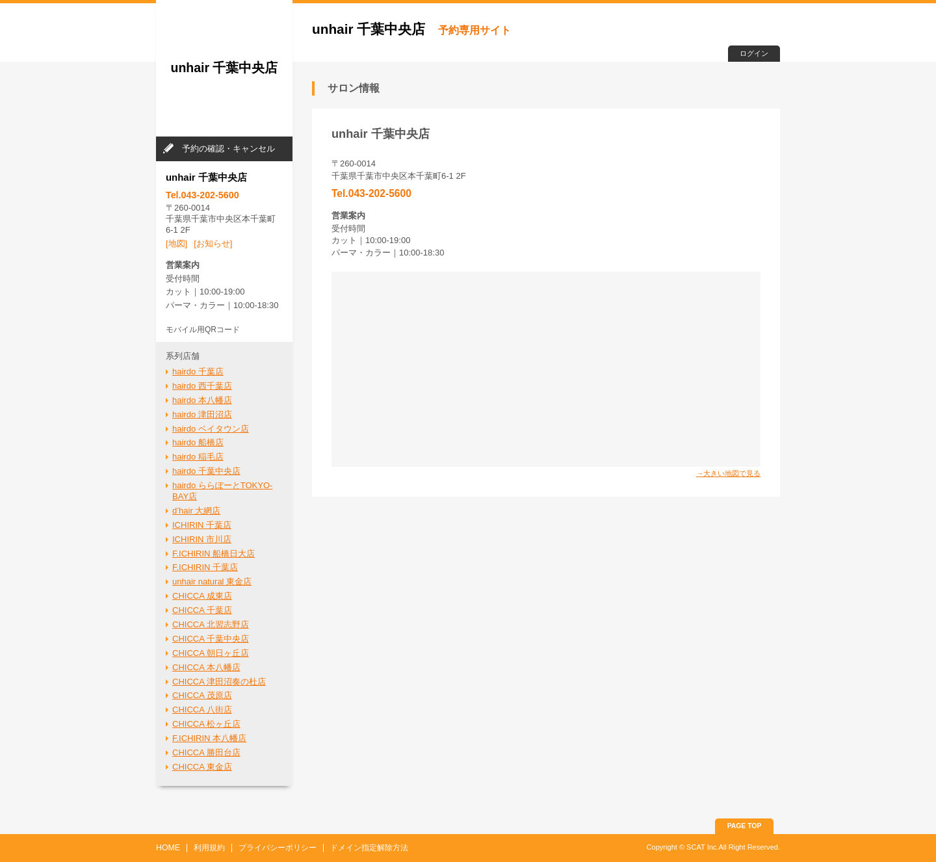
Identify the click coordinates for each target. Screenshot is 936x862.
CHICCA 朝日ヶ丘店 (210, 653)
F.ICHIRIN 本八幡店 (209, 738)
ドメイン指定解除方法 (369, 847)
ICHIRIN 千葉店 (201, 525)
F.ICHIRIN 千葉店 (205, 567)
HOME (168, 847)
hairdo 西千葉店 (202, 386)
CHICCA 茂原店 (202, 695)
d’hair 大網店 (196, 511)
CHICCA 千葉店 (202, 610)
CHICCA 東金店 (202, 767)
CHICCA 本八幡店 (206, 667)
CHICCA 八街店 (202, 709)
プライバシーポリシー (278, 847)
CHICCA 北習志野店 (210, 624)
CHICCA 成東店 (202, 596)
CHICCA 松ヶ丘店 (206, 724)
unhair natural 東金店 (212, 581)
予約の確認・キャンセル (228, 148)
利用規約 (209, 847)
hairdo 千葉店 (198, 371)
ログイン (754, 53)
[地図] (176, 243)
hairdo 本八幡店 (202, 400)
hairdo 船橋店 (198, 442)
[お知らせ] (213, 243)
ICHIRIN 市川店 (201, 539)
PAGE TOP (744, 825)
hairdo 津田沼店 (202, 414)
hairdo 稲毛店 (198, 457)
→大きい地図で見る (728, 473)
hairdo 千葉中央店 (206, 471)
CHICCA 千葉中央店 (210, 639)
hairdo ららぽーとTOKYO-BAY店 (222, 490)
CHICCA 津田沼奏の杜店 (219, 681)
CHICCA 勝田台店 (206, 752)
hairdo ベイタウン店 (210, 429)
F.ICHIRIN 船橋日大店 (213, 553)
